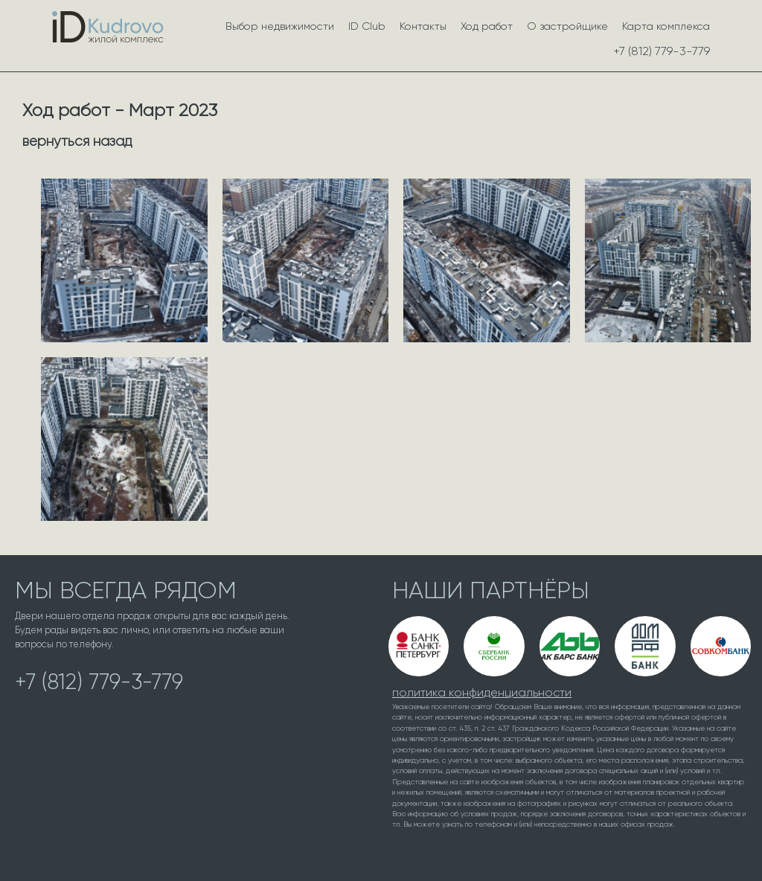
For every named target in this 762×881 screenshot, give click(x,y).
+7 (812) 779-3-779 (661, 51)
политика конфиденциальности (482, 692)
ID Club (366, 26)
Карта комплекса (666, 26)
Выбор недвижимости (279, 26)
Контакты (423, 26)
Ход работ (487, 26)
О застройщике (567, 26)
